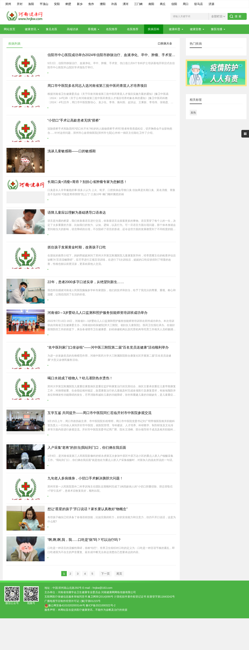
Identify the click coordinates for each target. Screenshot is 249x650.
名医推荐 (132, 29)
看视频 (92, 29)
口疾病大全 (165, 43)
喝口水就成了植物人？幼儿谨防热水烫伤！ (80, 378)
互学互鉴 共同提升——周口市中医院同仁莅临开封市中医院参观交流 (99, 413)
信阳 (174, 4)
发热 (193, 112)
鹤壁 (68, 4)
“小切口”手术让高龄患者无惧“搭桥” (74, 120)
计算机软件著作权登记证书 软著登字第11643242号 (144, 596)
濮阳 (103, 4)
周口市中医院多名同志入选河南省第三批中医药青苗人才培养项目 (97, 86)
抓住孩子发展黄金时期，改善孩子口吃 (77, 247)
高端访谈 (72, 29)
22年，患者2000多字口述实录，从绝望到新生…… (86, 282)
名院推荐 (111, 29)
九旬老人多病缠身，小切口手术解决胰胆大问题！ (85, 478)
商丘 (163, 4)
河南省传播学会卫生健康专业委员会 (79, 592)
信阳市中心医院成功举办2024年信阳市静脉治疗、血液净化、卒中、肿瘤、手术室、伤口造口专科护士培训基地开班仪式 (139, 55)
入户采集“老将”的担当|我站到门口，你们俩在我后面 (87, 447)
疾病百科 (153, 29)
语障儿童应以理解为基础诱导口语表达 (77, 212)
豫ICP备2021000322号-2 (100, 605)
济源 (211, 4)
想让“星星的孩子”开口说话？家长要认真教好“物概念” (88, 509)
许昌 (114, 4)
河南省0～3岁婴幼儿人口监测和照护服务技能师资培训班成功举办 (97, 313)
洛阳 (31, 4)
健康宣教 (195, 29)
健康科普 (174, 29)
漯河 (125, 4)
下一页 (105, 573)
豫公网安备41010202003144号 (66, 605)
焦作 (91, 4)
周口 (186, 4)
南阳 (151, 4)
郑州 (8, 4)
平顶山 (44, 4)
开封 (20, 4)
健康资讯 (30, 29)
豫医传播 (216, 29)
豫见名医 (51, 29)
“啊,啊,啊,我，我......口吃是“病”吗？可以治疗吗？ (84, 540)
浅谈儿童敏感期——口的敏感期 (72, 151)
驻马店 (198, 4)
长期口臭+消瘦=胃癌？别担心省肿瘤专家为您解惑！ (87, 182)
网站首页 (9, 29)
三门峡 (138, 4)
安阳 (57, 4)
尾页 (119, 573)
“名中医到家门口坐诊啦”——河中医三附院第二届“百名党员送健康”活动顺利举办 (108, 347)
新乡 (80, 4)
